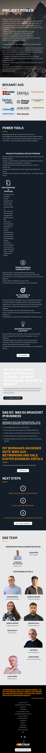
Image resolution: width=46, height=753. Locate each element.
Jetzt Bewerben (23, 355)
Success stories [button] (23, 716)
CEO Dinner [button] (23, 709)
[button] (42, 2)
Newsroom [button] (23, 720)
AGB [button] (23, 732)
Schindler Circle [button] (23, 702)
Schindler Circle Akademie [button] (23, 704)
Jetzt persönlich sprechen (12, 398)
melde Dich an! (23, 470)
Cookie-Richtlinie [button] (23, 729)
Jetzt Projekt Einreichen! (23, 523)
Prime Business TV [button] (23, 718)
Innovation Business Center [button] (23, 714)
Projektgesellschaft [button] (23, 711)
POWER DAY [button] (23, 707)
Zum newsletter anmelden (23, 750)
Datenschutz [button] (23, 727)
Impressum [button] (23, 725)
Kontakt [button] (23, 723)
